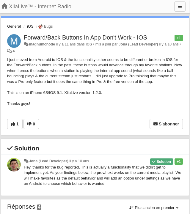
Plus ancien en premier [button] (153, 207)
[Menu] (180, 6)
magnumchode (42, 44)
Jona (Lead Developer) (138, 44)
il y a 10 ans (79, 161)
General (14, 26)
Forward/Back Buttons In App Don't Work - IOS (85, 37)
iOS (30, 26)
